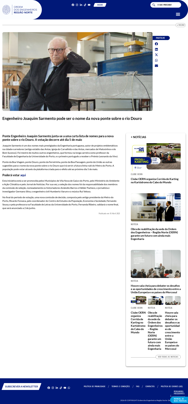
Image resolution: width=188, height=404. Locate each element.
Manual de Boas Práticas (180, 400)
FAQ (137, 386)
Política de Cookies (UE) (172, 386)
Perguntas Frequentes (179, 392)
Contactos (150, 386)
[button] (178, 14)
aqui (23, 175)
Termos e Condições (121, 386)
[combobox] (165, 5)
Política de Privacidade (94, 386)
